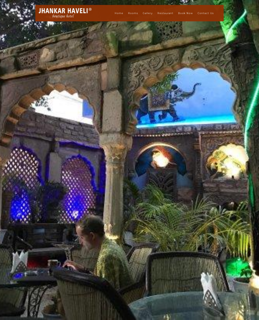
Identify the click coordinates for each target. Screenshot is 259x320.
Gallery (148, 13)
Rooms (133, 13)
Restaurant (165, 13)
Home (119, 13)
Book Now (185, 13)
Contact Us (206, 13)
